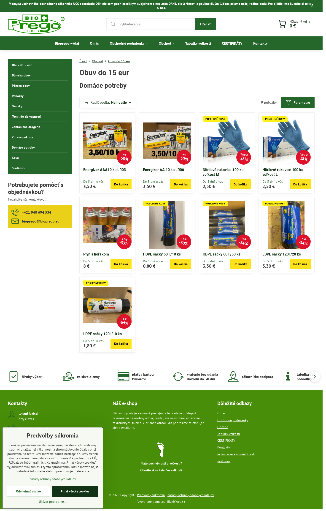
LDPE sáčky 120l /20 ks (281, 254)
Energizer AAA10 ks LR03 (104, 170)
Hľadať (205, 24)
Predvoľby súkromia (151, 495)
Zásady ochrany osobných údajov (190, 495)
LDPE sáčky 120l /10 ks (102, 334)
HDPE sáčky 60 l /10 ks (162, 254)
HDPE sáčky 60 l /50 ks (221, 254)
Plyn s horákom (96, 254)
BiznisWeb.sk (176, 502)
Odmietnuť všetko (28, 498)
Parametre (298, 102)
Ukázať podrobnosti (53, 508)
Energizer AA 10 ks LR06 (163, 170)
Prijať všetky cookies (75, 498)
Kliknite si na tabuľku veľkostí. (161, 470)
